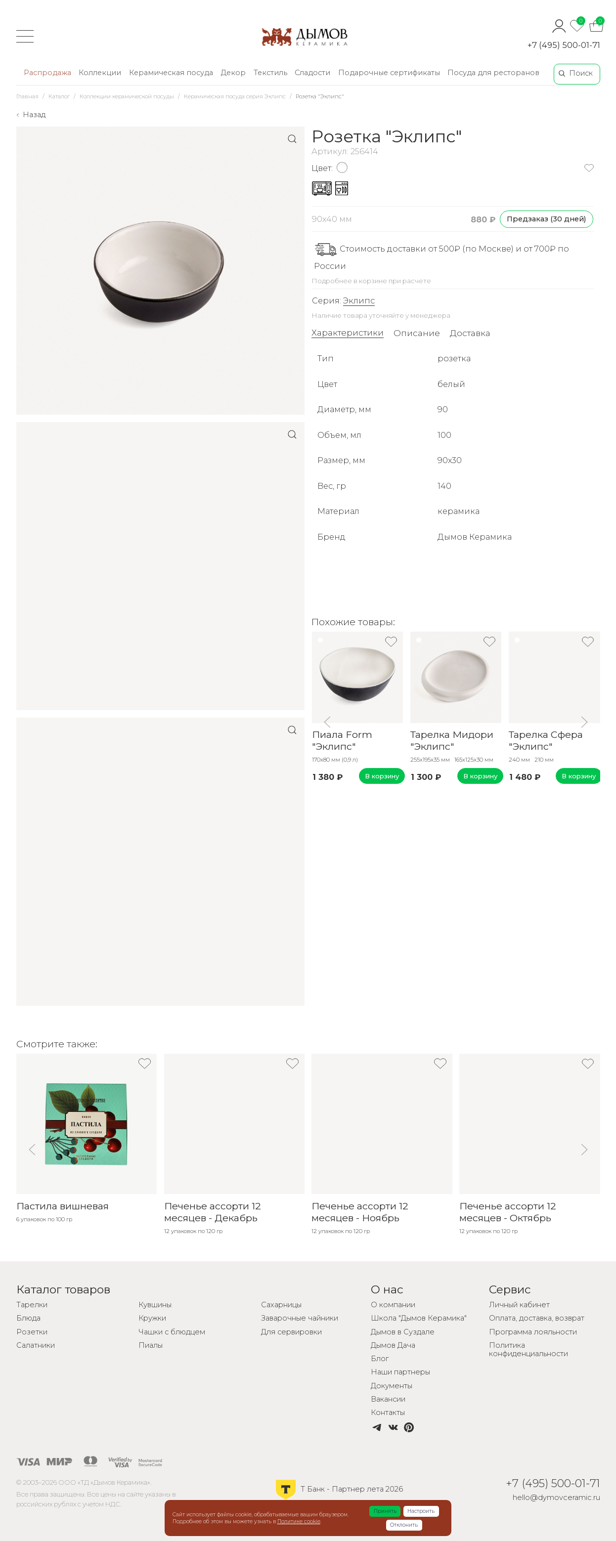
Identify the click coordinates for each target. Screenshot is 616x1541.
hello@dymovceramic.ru (556, 1497)
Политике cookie (298, 1521)
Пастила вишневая (62, 1206)
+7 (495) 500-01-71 (564, 45)
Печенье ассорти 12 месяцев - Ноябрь (359, 1212)
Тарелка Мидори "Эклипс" (451, 740)
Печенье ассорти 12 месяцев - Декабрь (212, 1212)
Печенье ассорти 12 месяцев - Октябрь (507, 1212)
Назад (34, 114)
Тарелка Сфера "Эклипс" (546, 740)
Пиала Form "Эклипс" (341, 740)
